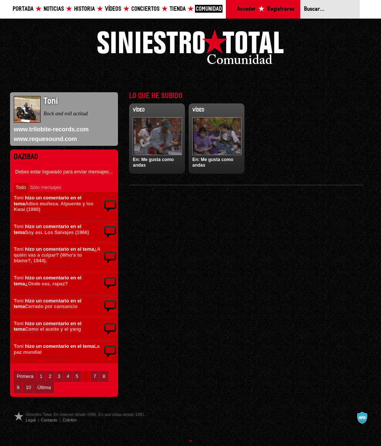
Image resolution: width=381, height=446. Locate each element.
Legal (31, 420)
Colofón (70, 420)
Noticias (54, 9)
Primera (25, 376)
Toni (18, 197)
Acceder (246, 9)
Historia (84, 9)
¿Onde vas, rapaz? (46, 283)
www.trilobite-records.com (51, 129)
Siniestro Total (190, 49)
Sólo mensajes (45, 187)
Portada (23, 9)
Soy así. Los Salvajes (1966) (57, 232)
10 (28, 387)
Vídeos (113, 9)
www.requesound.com (45, 139)
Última (44, 387)
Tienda (178, 9)
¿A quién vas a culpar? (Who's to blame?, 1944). (57, 254)
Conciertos (145, 9)
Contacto (49, 420)
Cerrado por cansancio (51, 306)
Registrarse (280, 9)
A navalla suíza (362, 418)
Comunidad (209, 9)
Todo (21, 187)
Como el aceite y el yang (53, 329)
